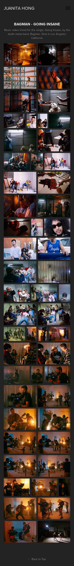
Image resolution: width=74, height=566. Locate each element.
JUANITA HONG (19, 8)
